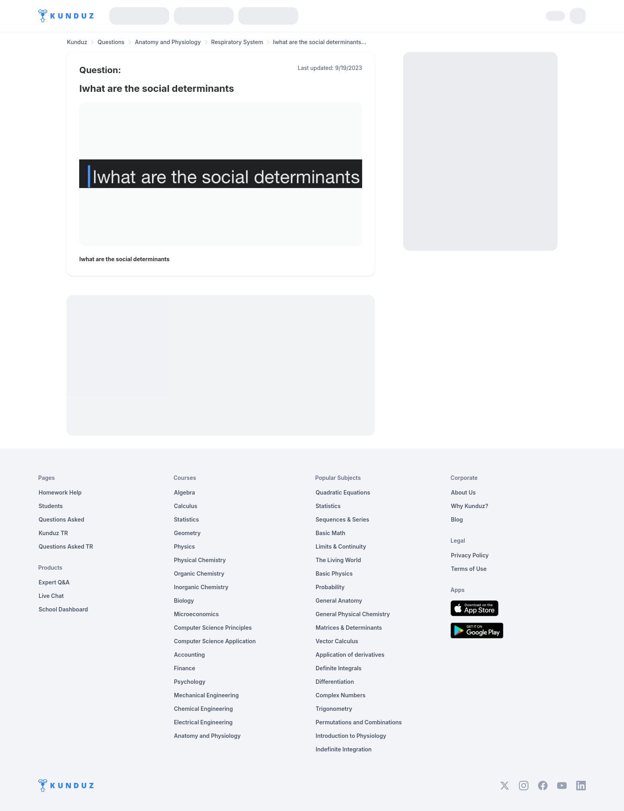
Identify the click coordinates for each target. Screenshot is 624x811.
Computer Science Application (215, 641)
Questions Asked (61, 519)
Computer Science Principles (213, 627)
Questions (111, 42)
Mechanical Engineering (206, 695)
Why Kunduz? (469, 506)
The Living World (338, 560)
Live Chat (51, 595)
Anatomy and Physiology (168, 42)
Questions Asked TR (66, 546)
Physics (184, 546)
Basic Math (330, 533)
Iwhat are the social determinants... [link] (319, 42)
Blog (457, 519)
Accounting (189, 654)
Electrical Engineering (203, 722)
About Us (463, 492)
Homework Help (60, 492)
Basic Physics (334, 573)
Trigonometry (334, 708)
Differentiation (335, 681)
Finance (184, 668)
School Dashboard (63, 609)
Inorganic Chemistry (201, 587)
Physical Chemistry (200, 560)
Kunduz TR (53, 533)
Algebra (184, 492)
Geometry (187, 533)
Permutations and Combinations (359, 722)
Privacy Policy (470, 555)
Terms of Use (469, 568)
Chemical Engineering (203, 708)
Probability (330, 587)
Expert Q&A (54, 582)
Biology (184, 600)
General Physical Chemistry (353, 614)
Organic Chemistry (199, 573)
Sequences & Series (342, 519)
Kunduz (77, 42)
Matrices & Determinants (349, 627)
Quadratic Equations (343, 492)
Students (51, 506)
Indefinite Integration (344, 749)
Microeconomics (196, 614)
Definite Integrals (339, 668)
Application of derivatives (350, 654)
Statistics (186, 519)
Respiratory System (237, 42)
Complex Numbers (340, 695)
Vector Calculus (337, 641)
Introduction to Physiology (351, 735)
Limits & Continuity (341, 546)
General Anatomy (339, 600)
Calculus (185, 506)
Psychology (189, 681)
